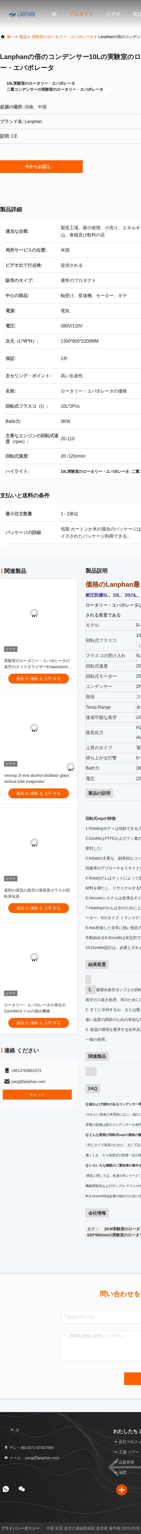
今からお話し (41, 166)
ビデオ (113, 14)
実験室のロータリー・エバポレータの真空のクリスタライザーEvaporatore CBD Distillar (37, 666)
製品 (23, 36)
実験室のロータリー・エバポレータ (63, 36)
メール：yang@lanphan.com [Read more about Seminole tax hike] (31, 1458)
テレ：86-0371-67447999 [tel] (29, 1447)
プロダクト (81, 14)
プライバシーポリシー (20, 1528)
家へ (11, 36)
